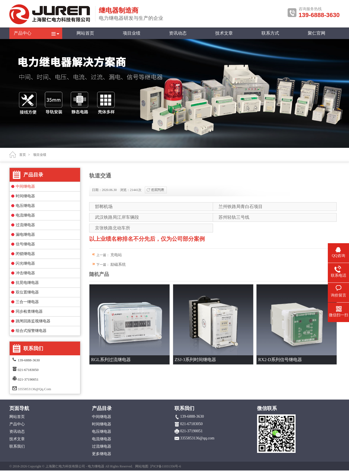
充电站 (116, 255)
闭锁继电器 (25, 254)
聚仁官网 (316, 33)
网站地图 (141, 466)
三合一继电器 (27, 302)
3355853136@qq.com (34, 389)
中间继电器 (25, 186)
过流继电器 (25, 225)
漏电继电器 (25, 234)
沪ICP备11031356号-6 (165, 466)
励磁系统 (118, 264)
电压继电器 (25, 206)
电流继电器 (25, 215)
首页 (22, 155)
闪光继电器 (25, 263)
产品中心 (22, 33)
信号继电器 (25, 244)
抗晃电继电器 (27, 283)
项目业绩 (131, 33)
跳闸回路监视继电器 (33, 321)
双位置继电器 (27, 292)
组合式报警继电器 (31, 331)
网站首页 (85, 33)
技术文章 (224, 33)
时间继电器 (25, 196)
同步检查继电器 (29, 311)
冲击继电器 (25, 273)
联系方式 (270, 33)
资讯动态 (178, 33)
